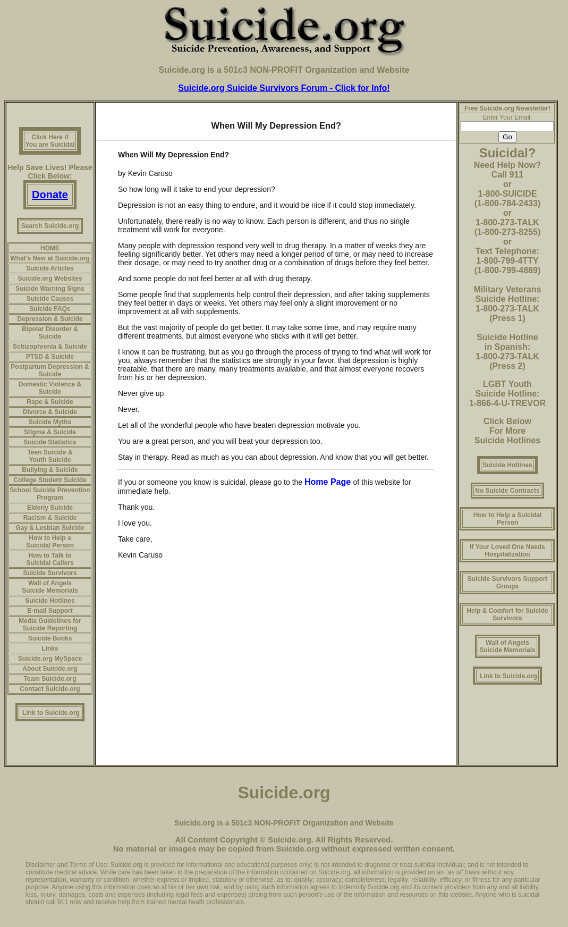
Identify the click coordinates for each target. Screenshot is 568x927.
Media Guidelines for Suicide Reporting (50, 624)
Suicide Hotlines (49, 600)
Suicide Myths (50, 422)
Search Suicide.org (50, 226)
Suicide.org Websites (50, 278)
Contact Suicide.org (50, 689)
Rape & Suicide (50, 402)
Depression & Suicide (49, 319)
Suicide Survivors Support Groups (508, 582)
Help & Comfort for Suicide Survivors (507, 614)
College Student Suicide (49, 480)
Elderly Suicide (50, 507)
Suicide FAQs (49, 309)
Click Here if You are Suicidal (50, 140)
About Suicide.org (49, 668)
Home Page (328, 481)
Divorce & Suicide (50, 412)
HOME (50, 248)
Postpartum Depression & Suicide (50, 370)
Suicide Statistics (49, 442)
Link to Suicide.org (51, 713)
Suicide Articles (50, 268)
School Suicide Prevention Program (50, 493)
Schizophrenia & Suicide (50, 346)
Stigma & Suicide (50, 432)
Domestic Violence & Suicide (50, 388)
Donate (50, 194)
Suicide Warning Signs (49, 288)
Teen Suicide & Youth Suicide (49, 456)
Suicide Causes (50, 298)
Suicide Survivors (50, 573)
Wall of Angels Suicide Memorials (50, 586)
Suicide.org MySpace (50, 658)
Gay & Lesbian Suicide (49, 528)
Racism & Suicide (50, 517)
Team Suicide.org (49, 678)
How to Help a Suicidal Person (50, 541)
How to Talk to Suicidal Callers (49, 559)
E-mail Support (49, 610)
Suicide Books (50, 638)
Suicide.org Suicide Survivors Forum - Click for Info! (283, 87)
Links (49, 648)
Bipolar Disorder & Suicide (50, 332)
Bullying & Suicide (50, 470)
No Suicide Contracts (507, 490)
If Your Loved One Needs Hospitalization (507, 550)
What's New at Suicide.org (50, 258)
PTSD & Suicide (50, 356)
